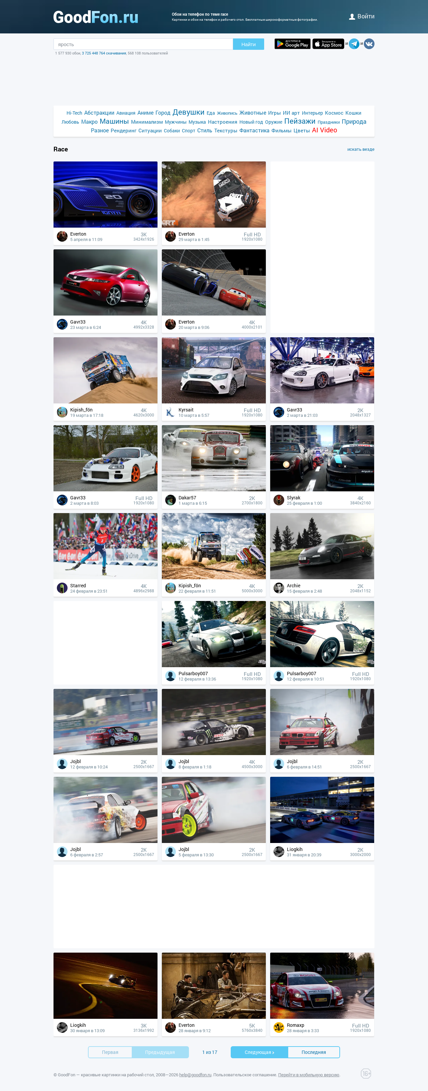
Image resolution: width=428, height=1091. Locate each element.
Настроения (222, 121)
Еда (211, 113)
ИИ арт (291, 112)
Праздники (329, 122)
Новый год (251, 122)
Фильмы (282, 130)
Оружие (273, 122)
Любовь (70, 122)
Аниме (145, 112)
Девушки (189, 112)
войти (361, 16)
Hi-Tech (74, 113)
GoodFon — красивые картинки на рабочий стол (106, 1075)
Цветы (302, 130)
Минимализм (147, 121)
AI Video (324, 130)
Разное (100, 130)
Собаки (172, 130)
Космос (334, 112)
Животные (252, 112)
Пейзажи (300, 121)
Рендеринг (123, 130)
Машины (114, 121)
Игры (274, 112)
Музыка (197, 122)
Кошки (353, 112)
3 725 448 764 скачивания (104, 52)
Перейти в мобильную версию (308, 1075)
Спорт (188, 130)
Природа (354, 121)
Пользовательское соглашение (244, 1075)
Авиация (125, 113)
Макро (89, 121)
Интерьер (312, 113)
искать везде (360, 149)
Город (163, 112)
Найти (248, 44)
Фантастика (254, 130)
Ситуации (150, 130)
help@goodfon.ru (195, 1075)
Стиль (204, 130)
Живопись (227, 113)
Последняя (314, 1052)
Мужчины (176, 122)
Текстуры (225, 130)
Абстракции (99, 112)
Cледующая (260, 1052)
